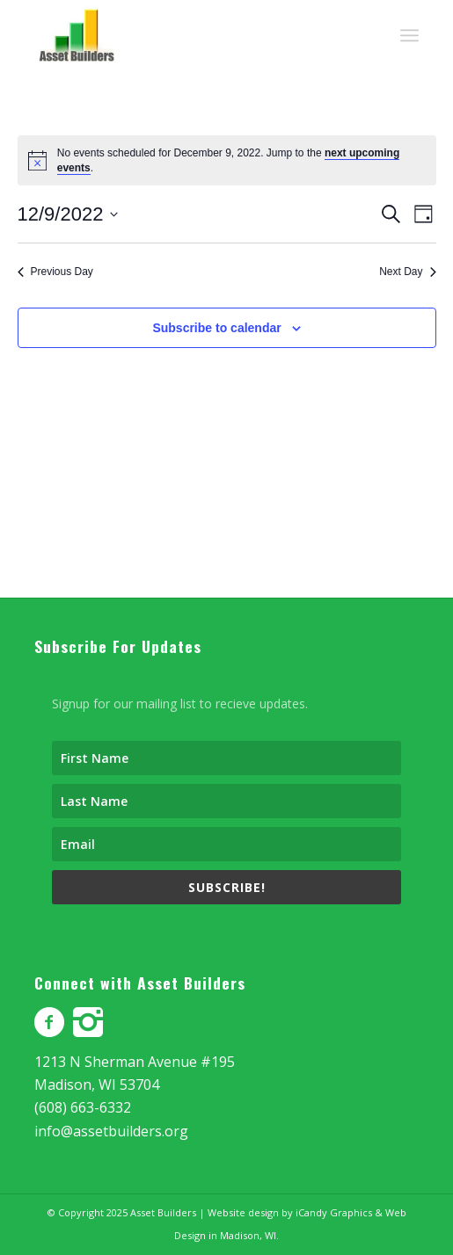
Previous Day (55, 271)
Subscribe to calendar (216, 328)
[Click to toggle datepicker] (68, 214)
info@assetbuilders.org (111, 1131)
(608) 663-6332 (82, 1107)
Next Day (407, 271)
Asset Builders (163, 1212)
